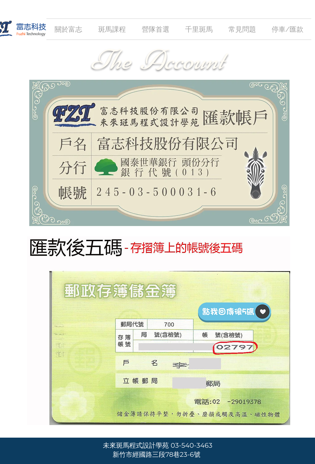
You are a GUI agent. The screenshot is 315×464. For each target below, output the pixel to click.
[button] (112, 29)
